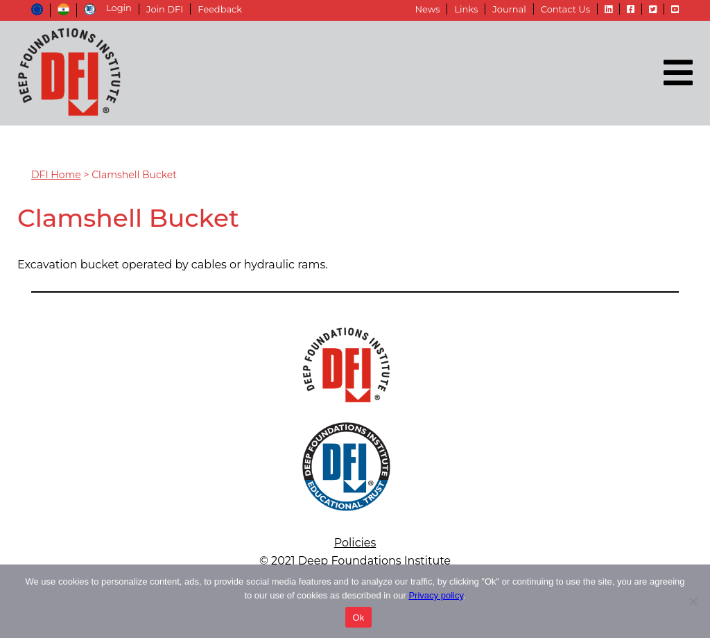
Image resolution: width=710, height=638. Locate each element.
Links (466, 9)
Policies (355, 542)
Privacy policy (435, 595)
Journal (509, 9)
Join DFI (164, 9)
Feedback (220, 9)
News (427, 9)
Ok (358, 617)
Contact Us (565, 9)
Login (119, 7)
